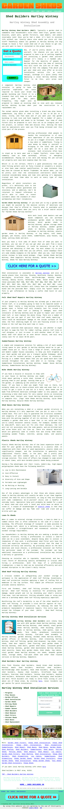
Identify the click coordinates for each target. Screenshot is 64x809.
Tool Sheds (56, 761)
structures (46, 151)
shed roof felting (10, 603)
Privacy (61, 791)
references (27, 192)
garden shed (57, 203)
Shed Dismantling (53, 745)
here (40, 681)
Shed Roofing (7, 749)
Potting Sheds (15, 752)
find (9, 665)
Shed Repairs (30, 752)
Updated (13, 791)
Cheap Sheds (28, 763)
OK (41, 808)
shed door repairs (17, 643)
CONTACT (49, 11)
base (27, 116)
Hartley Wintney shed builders (31, 621)
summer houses (18, 352)
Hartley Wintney (42, 273)
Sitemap (3, 791)
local (38, 77)
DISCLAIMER (57, 11)
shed (34, 85)
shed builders (23, 286)
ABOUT (43, 11)
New (8, 791)
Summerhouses (7, 747)
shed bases (56, 432)
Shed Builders (22, 749)
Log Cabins (56, 752)
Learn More (33, 808)
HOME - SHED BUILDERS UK (32, 784)
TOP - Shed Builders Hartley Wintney (17, 774)
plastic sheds (44, 507)
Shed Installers (21, 791)
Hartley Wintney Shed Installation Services (30, 688)
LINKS (37, 11)
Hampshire (32, 657)
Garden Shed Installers (44, 758)
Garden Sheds (55, 747)
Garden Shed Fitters (17, 743)
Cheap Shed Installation (39, 743)
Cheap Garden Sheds (23, 758)
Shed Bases (31, 747)
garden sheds (32, 650)
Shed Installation (43, 754)
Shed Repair (20, 747)
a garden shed (53, 30)
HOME (32, 11)
